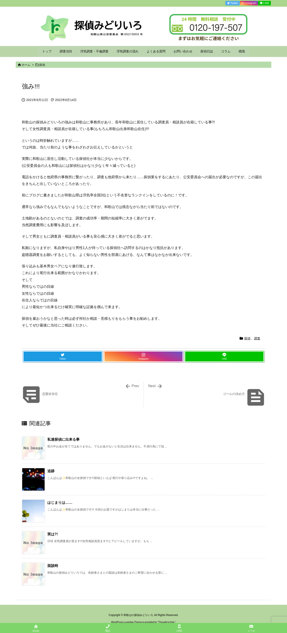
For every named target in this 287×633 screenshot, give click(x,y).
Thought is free (166, 622)
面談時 (52, 566)
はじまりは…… (59, 502)
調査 (257, 338)
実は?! (52, 534)
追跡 (50, 471)
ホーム (26, 65)
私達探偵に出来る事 (63, 439)
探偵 (42, 65)
